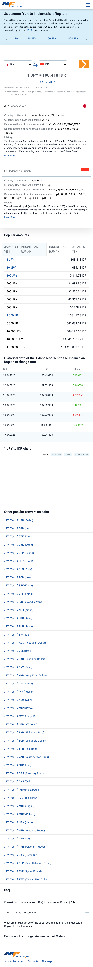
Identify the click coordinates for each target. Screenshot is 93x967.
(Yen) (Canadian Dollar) (24, 659)
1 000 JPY (72, 38)
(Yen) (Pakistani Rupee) (24, 846)
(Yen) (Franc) (18, 593)
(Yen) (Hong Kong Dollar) (25, 675)
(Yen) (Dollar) (18, 520)
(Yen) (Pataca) (19, 814)
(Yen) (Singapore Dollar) (25, 740)
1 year (68, 454)
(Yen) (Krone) (18, 544)
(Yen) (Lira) (17, 634)
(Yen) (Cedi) (18, 781)
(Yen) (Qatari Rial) (21, 855)
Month (45, 454)
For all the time (81, 454)
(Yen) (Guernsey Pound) (25, 773)
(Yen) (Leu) (17, 577)
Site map (46, 961)
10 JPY (32, 38)
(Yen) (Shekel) (18, 683)
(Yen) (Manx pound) (22, 789)
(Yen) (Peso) (18, 708)
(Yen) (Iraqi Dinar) (20, 797)
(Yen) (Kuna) (18, 618)
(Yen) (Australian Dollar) (25, 642)
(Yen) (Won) (18, 699)
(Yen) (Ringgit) (19, 716)
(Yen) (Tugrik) (19, 806)
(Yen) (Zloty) (18, 569)
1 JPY (14, 38)
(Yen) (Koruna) (19, 536)
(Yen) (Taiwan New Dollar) (26, 879)
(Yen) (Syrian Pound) (23, 871)
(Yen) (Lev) (17, 528)
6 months (56, 454)
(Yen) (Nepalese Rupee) (24, 830)
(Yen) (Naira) (18, 822)
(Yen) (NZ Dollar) (20, 724)
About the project (15, 961)
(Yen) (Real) (17, 650)
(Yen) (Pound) (19, 553)
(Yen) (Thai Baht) (21, 748)
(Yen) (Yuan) (18, 667)
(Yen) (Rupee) (18, 691)
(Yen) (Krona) (18, 585)
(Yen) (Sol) (17, 838)
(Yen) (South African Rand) (26, 756)
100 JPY (51, 38)
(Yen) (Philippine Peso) (24, 732)
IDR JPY (30, 30)
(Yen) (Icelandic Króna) (23, 601)
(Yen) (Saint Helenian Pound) (27, 863)
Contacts (33, 961)
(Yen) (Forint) (18, 561)
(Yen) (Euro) (17, 765)
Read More (9, 155)
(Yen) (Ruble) (18, 626)
